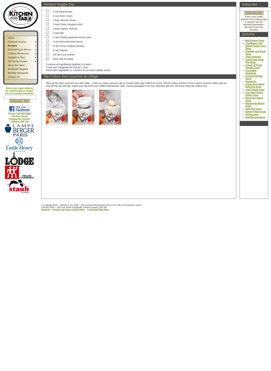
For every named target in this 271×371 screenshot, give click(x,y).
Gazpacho (250, 81)
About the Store (16, 65)
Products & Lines (17, 41)
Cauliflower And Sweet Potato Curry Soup (255, 46)
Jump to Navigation (20, 195)
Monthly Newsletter (18, 73)
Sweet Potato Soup (255, 111)
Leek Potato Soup (254, 89)
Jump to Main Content (21, 197)
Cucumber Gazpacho (251, 72)
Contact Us (14, 76)
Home (11, 37)
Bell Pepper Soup (254, 40)
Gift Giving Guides (17, 61)
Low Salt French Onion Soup (254, 94)
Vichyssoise (251, 114)
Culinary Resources (18, 53)
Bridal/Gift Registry (18, 69)
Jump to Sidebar (36, 1)
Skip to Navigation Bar (12, 1)
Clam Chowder (253, 57)
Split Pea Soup (253, 109)
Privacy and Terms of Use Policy (69, 209)
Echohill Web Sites (99, 209)
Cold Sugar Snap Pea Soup (254, 61)
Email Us (45, 209)
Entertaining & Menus (19, 49)
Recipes (12, 45)
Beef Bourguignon (255, 117)
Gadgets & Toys (16, 57)
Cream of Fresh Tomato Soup (253, 66)
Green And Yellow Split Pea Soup (254, 85)
